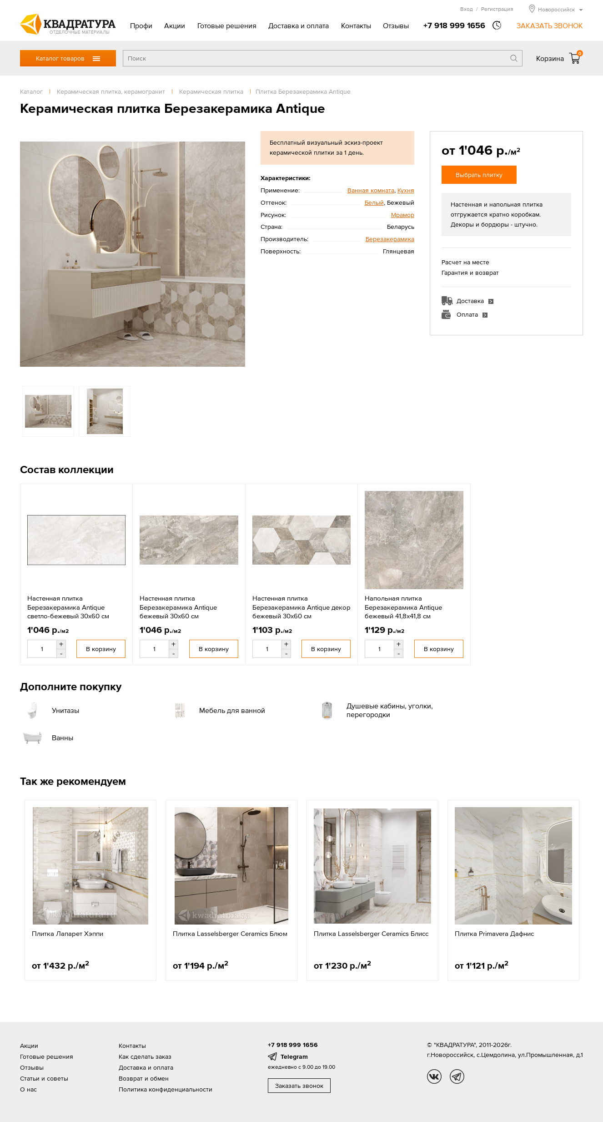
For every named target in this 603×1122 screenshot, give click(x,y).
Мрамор (402, 214)
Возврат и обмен (144, 1078)
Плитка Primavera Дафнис (494, 933)
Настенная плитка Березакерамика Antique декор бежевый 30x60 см (301, 607)
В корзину (101, 648)
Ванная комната (370, 190)
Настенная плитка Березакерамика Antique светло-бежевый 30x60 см (68, 607)
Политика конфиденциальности (165, 1089)
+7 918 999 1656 (454, 25)
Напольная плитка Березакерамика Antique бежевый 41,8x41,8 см (403, 607)
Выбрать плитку (479, 174)
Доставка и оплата (298, 25)
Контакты (356, 25)
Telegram (294, 1056)
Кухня (405, 190)
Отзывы (396, 25)
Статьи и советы (44, 1078)
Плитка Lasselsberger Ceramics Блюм (230, 933)
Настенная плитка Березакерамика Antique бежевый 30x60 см (178, 607)
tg (457, 1076)
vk (434, 1076)
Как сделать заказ (145, 1056)
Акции (174, 25)
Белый (374, 202)
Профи (141, 25)
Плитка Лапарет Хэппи (67, 933)
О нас (28, 1089)
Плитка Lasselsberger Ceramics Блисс (371, 933)
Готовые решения (226, 25)
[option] (132, 254)
